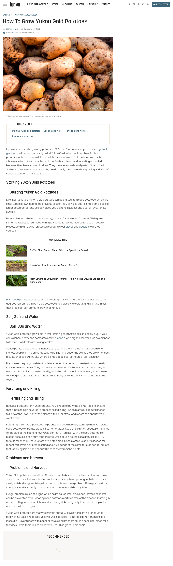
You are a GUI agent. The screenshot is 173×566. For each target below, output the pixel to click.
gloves (69, 227)
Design (55, 4)
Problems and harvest (23, 136)
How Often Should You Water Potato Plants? (53, 265)
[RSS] (148, 4)
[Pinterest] (138, 4)
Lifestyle (92, 4)
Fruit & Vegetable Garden (25, 15)
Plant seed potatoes (18, 299)
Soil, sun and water (53, 131)
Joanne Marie (12, 29)
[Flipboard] (143, 4)
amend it (60, 338)
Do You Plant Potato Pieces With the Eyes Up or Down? (59, 250)
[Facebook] (129, 4)
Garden (80, 4)
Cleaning (67, 4)
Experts (105, 4)
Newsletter (160, 4)
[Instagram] (134, 4)
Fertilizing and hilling (76, 131)
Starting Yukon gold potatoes (26, 131)
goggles (84, 227)
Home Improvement (37, 4)
